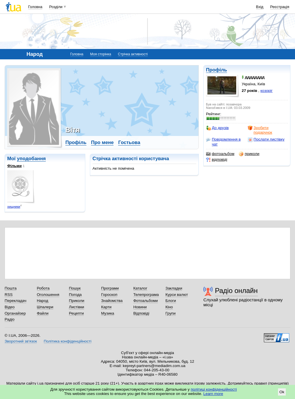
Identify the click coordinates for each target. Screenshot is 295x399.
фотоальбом (220, 154)
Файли (43, 313)
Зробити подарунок (260, 130)
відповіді (216, 159)
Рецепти (76, 313)
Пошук (75, 288)
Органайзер (15, 313)
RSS (9, 294)
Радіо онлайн (236, 290)
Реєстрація (279, 7)
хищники (13, 206)
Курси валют (176, 294)
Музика (107, 313)
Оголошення (48, 294)
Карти (106, 307)
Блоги (170, 300)
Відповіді (141, 313)
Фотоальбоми (145, 300)
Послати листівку (266, 139)
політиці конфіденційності (214, 389)
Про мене (102, 142)
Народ (42, 300)
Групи (170, 313)
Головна (35, 7)
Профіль (216, 70)
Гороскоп (109, 294)
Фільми (14, 166)
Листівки (76, 307)
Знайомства (112, 300)
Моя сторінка (100, 54)
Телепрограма (146, 294)
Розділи (56, 7)
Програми (110, 288)
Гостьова (129, 142)
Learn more (213, 394)
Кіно (169, 307)
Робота (43, 288)
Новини (140, 307)
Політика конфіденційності (67, 341)
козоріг (266, 90)
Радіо (9, 319)
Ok (281, 392)
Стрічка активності (133, 54)
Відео (10, 307)
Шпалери (45, 307)
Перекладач (15, 300)
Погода (75, 294)
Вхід (260, 7)
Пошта (10, 288)
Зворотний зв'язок (21, 341)
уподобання (31, 158)
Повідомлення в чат (223, 141)
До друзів (217, 128)
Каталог (140, 288)
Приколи (76, 300)
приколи (249, 154)
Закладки (173, 288)
